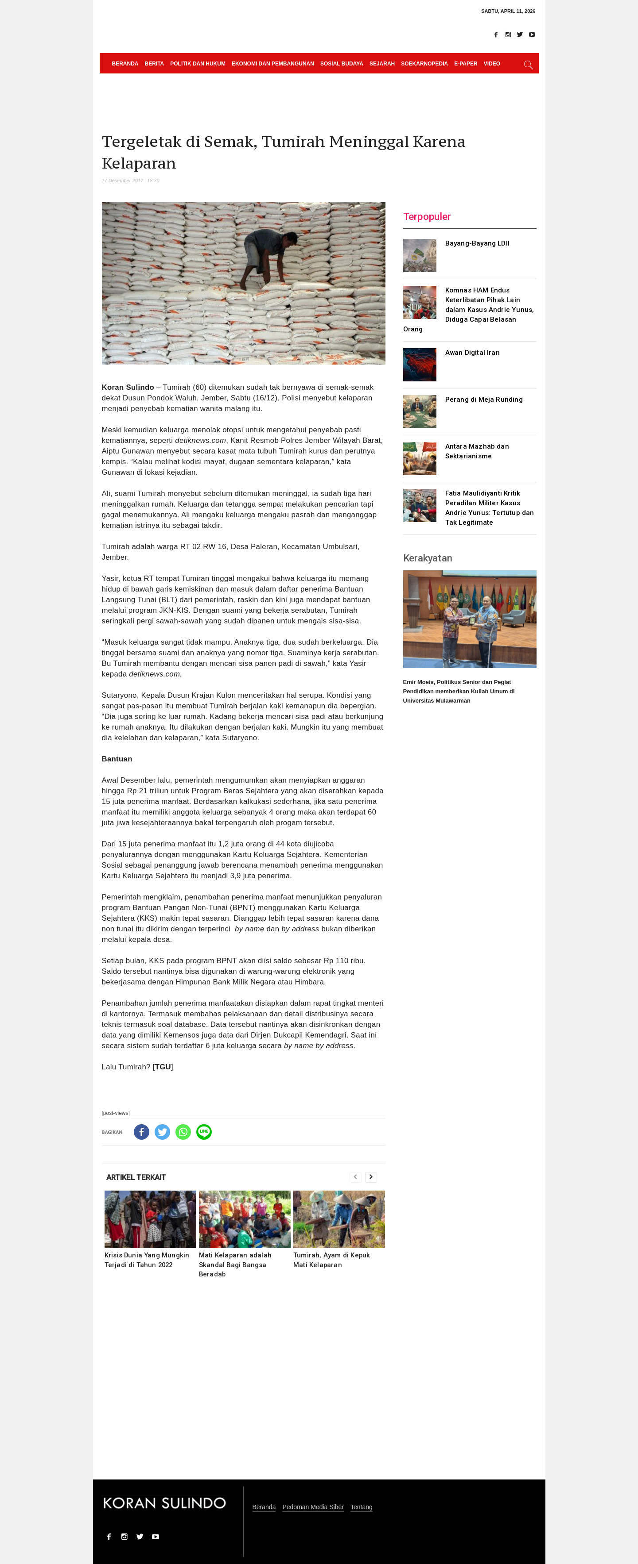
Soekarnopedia (424, 64)
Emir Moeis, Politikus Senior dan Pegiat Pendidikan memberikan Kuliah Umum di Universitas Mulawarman (459, 691)
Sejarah (382, 64)
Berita (154, 64)
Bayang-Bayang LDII (477, 243)
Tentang (361, 1507)
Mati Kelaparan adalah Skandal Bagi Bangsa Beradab (235, 1264)
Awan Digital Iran (472, 353)
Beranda (125, 64)
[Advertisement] (243, 1385)
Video (492, 64)
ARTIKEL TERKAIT (136, 1177)
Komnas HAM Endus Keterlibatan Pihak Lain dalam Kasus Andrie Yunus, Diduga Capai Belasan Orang (468, 309)
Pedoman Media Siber (313, 1507)
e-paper (465, 64)
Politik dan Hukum (198, 64)
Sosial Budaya (341, 64)
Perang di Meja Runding (484, 399)
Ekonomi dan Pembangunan (273, 64)
